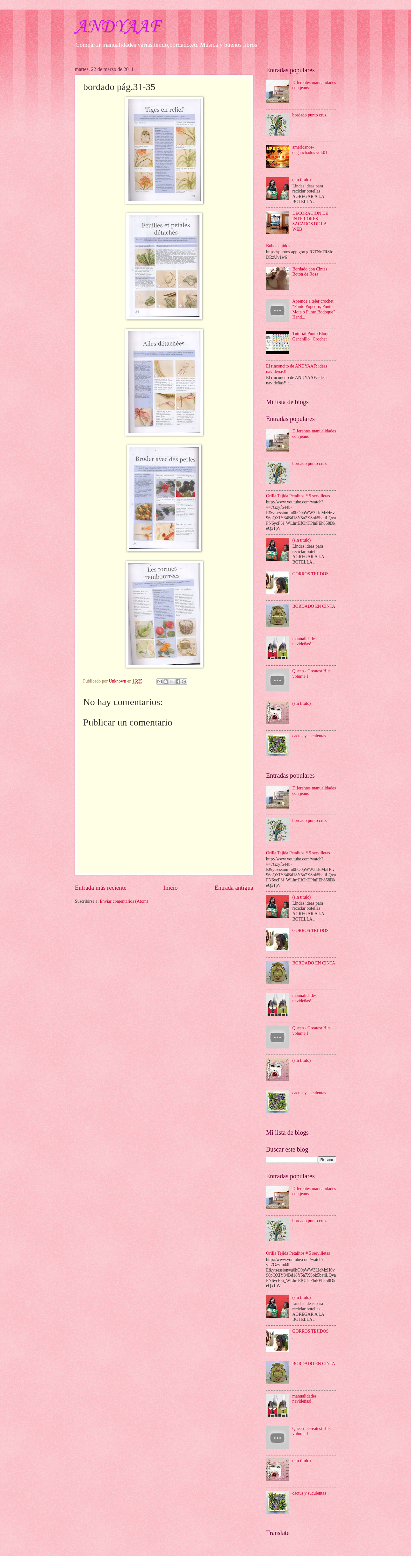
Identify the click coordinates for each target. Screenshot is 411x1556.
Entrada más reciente (100, 887)
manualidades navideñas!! (304, 641)
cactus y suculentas (309, 735)
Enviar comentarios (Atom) (124, 901)
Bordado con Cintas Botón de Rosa (310, 272)
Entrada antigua (233, 887)
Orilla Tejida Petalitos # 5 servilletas (298, 496)
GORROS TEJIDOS (310, 573)
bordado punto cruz (309, 115)
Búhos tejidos (278, 245)
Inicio (170, 887)
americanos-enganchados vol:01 (310, 150)
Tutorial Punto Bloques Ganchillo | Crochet (312, 336)
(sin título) (301, 179)
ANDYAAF (117, 27)
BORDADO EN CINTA (313, 606)
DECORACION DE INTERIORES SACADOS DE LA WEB (310, 221)
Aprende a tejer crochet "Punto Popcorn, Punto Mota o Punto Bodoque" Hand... (313, 309)
